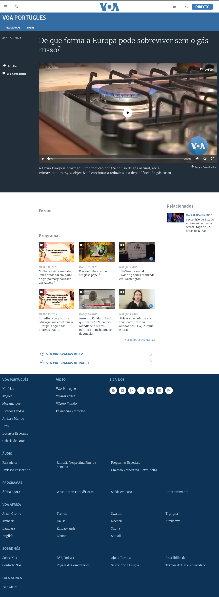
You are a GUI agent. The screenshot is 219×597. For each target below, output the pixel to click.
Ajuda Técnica (121, 558)
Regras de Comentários (73, 565)
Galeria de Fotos (13, 441)
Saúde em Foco (121, 492)
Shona (115, 528)
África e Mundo (13, 418)
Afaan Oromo (11, 513)
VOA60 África (65, 396)
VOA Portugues (66, 389)
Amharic (8, 521)
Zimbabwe (173, 521)
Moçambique (11, 404)
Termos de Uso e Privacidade (186, 565)
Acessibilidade (176, 558)
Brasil (6, 426)
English (7, 536)
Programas (12, 27)
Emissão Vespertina (16, 470)
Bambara (8, 528)
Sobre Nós (9, 558)
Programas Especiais (125, 462)
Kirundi (62, 536)
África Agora (11, 492)
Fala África (9, 462)
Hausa (61, 521)
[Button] (10, 67)
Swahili (116, 513)
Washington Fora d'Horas (75, 492)
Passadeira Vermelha (70, 411)
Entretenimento (177, 492)
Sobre (30, 27)
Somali (116, 536)
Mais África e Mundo (199, 215)
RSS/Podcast (65, 558)
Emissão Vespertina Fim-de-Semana (77, 465)
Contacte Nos (11, 565)
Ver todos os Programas (140, 340)
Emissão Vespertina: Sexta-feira (134, 470)
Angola (7, 396)
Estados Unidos (13, 411)
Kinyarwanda (66, 528)
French (62, 513)
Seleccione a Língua (125, 565)
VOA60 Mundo (66, 404)
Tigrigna (172, 513)
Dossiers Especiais (15, 433)
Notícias (8, 389)
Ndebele (117, 521)
